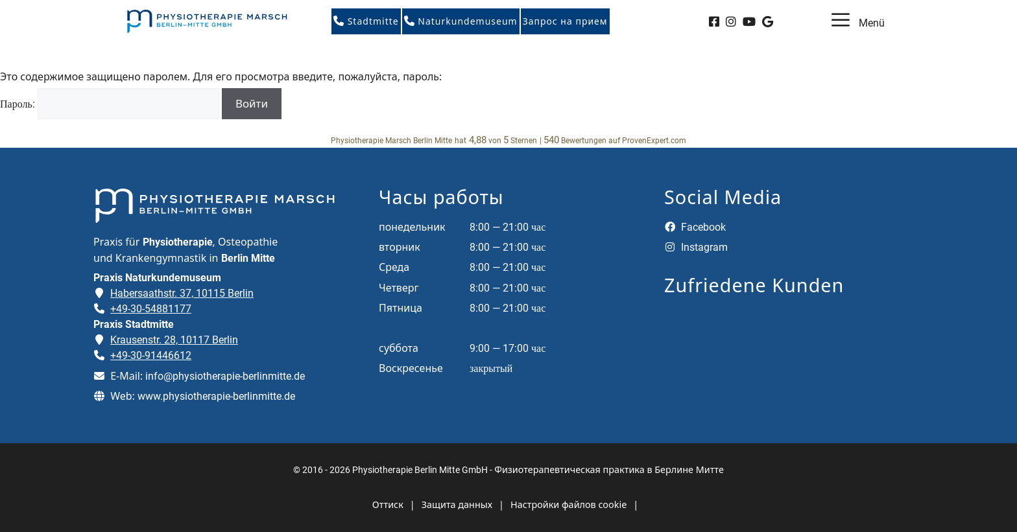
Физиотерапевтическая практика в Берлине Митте (609, 469)
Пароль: (109, 104)
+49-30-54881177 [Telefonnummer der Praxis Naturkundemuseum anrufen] (150, 309)
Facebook (695, 227)
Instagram (696, 247)
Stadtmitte (366, 21)
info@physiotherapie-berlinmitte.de (225, 376)
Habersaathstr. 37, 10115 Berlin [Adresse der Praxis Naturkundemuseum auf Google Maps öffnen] (182, 293)
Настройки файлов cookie (568, 504)
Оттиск (387, 504)
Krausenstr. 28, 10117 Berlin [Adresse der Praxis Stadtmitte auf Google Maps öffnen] (174, 340)
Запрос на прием (565, 21)
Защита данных (457, 504)
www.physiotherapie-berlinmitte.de (216, 396)
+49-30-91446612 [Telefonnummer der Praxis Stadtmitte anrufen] (150, 355)
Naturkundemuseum (461, 21)
